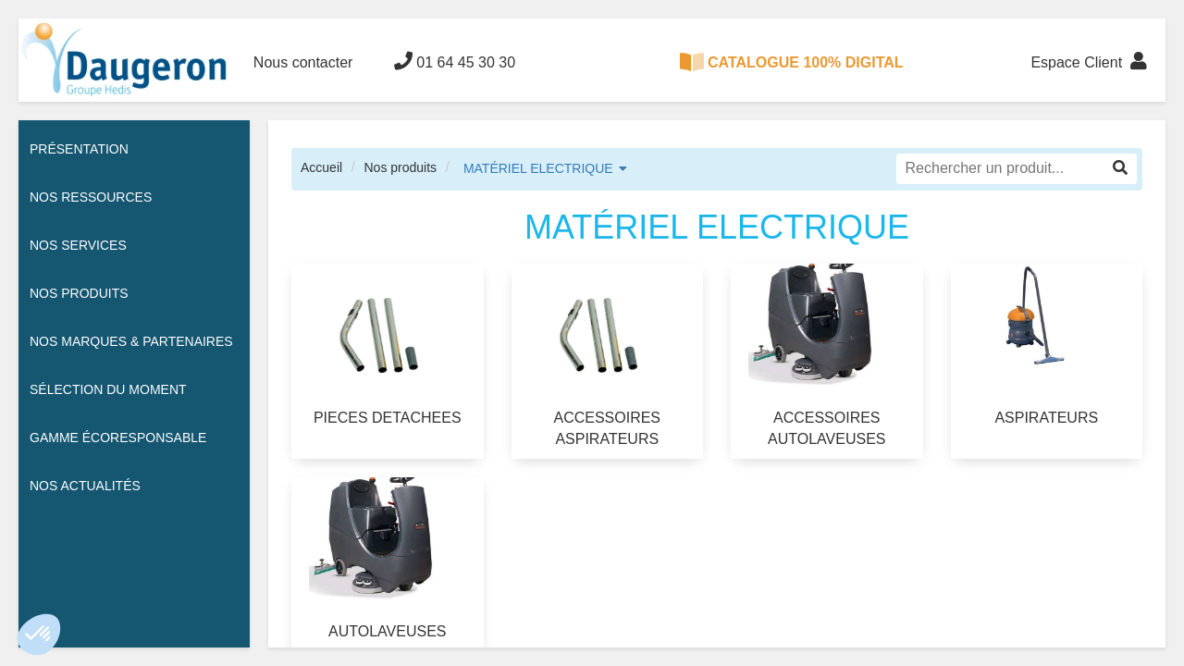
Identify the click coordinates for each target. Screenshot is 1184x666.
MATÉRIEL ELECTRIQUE (538, 168)
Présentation (79, 149)
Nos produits (400, 167)
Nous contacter (303, 62)
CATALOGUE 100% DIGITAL (792, 62)
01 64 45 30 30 (454, 61)
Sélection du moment (108, 389)
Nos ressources (91, 197)
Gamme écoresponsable (118, 437)
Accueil (321, 167)
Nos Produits (79, 293)
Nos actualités (85, 485)
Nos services (78, 245)
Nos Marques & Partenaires (131, 341)
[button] (39, 634)
